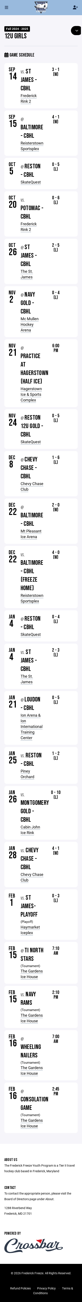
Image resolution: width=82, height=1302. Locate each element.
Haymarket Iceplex (30, 929)
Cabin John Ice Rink (30, 829)
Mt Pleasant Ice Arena (31, 533)
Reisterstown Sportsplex (32, 145)
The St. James (27, 274)
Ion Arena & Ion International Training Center (32, 726)
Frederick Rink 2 (29, 98)
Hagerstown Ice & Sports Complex (31, 394)
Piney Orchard (27, 773)
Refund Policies (20, 1288)
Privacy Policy (46, 1288)
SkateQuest (31, 182)
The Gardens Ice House (32, 973)
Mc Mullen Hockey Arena (30, 324)
